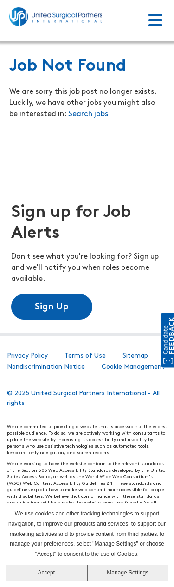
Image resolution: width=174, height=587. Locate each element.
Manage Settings (127, 572)
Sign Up (52, 307)
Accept (46, 572)
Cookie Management (133, 367)
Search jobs (88, 114)
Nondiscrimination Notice (46, 367)
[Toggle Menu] (155, 21)
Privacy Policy (27, 355)
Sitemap (135, 355)
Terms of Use (85, 355)
